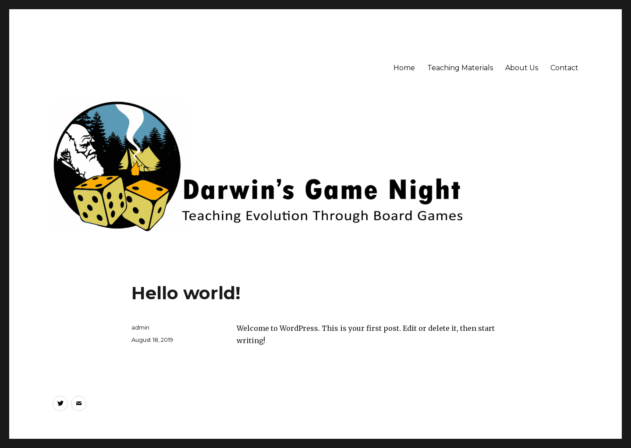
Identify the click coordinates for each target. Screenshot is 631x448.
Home (404, 68)
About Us (521, 68)
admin (140, 327)
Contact (564, 68)
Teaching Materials (460, 68)
